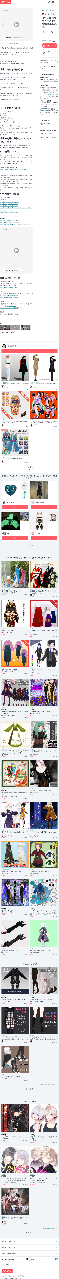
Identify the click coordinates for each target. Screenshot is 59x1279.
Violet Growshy (40, 502)
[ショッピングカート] (53, 2)
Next (30, 25)
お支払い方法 (46, 124)
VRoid (52, 10)
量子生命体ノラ (11, 502)
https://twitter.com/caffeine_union (9, 202)
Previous (3, 25)
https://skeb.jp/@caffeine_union (9, 204)
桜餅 (8, 533)
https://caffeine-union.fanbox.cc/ (9, 212)
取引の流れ (45, 120)
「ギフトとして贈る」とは (49, 67)
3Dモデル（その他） (35, 382)
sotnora (38, 533)
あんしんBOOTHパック (46, 94)
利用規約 (9, 1276)
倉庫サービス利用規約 (19, 1276)
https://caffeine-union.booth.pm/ (9, 206)
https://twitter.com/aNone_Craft (9, 220)
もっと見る (29, 547)
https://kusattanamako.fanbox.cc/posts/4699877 (14, 169)
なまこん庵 (12, 346)
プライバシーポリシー (46, 134)
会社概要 (3, 1276)
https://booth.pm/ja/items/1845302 (10, 287)
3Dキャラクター (5, 382)
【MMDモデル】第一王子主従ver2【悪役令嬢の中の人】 (15, 384)
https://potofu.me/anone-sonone (9, 222)
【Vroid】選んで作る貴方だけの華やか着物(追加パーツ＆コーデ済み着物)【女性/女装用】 (43, 422)
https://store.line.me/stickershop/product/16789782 (14, 224)
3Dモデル (44, 10)
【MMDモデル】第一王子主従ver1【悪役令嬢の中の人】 (43, 384)
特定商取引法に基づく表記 (48, 130)
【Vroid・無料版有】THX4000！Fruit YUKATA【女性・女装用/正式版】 (14, 422)
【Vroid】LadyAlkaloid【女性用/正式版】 (12, 458)
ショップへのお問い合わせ (48, 137)
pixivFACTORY (44, 110)
